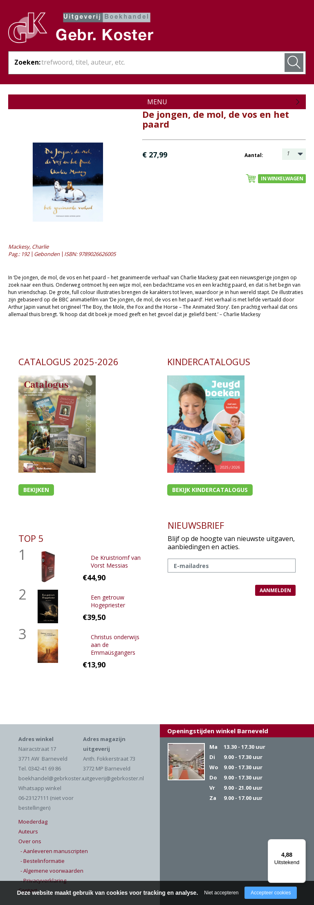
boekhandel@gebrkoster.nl (52, 778)
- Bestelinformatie (42, 861)
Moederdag (32, 821)
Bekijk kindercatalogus (210, 490)
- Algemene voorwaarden (51, 870)
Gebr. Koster (80, 29)
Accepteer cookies (271, 893)
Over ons (29, 841)
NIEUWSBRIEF (196, 525)
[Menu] (301, 844)
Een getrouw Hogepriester (108, 601)
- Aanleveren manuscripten (54, 851)
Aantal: (253, 155)
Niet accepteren (221, 893)
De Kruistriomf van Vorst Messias (116, 561)
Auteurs (28, 831)
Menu (157, 101)
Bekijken (36, 490)
